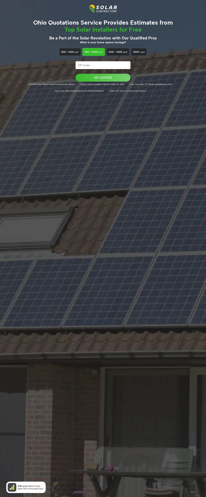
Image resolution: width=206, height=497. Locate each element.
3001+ (139, 56)
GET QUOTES (103, 81)
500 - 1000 (70, 56)
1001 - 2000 (93, 56)
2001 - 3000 (117, 56)
